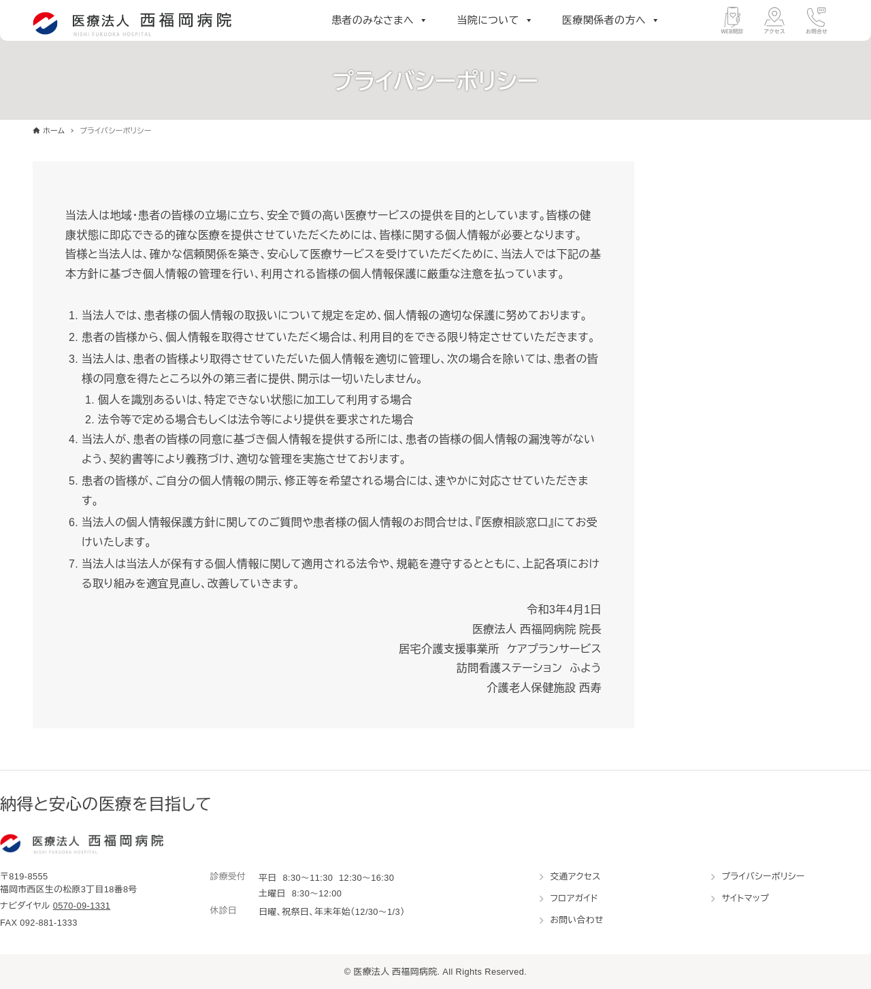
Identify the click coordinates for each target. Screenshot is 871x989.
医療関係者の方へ (611, 20)
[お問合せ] (816, 20)
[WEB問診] (732, 20)
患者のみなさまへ (380, 20)
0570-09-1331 (82, 906)
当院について (495, 20)
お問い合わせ (576, 920)
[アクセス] (774, 20)
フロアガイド (574, 898)
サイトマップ (745, 898)
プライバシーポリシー (762, 876)
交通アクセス (575, 876)
